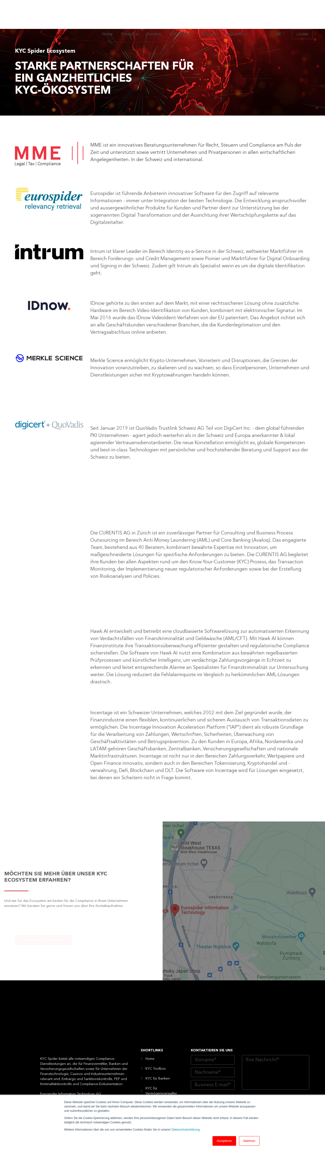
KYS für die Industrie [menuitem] (161, 1080)
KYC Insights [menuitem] (181, 14)
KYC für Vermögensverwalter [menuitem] (161, 1038)
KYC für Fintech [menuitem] (157, 1050)
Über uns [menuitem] (209, 14)
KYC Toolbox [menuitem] (156, 1015)
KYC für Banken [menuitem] (158, 1025)
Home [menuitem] (107, 14)
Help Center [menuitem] (236, 14)
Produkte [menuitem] (129, 14)
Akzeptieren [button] (224, 1141)
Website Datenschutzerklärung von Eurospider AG (256, 1060)
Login (302, 14)
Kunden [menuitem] (154, 14)
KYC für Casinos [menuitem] (158, 1070)
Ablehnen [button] (249, 1141)
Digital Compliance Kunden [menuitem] (160, 1092)
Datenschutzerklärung (186, 1129)
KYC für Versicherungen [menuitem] (164, 1060)
